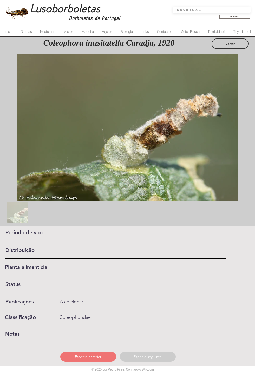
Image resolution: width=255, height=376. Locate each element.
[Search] (234, 17)
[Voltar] (230, 43)
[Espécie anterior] (88, 357)
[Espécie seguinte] (148, 357)
